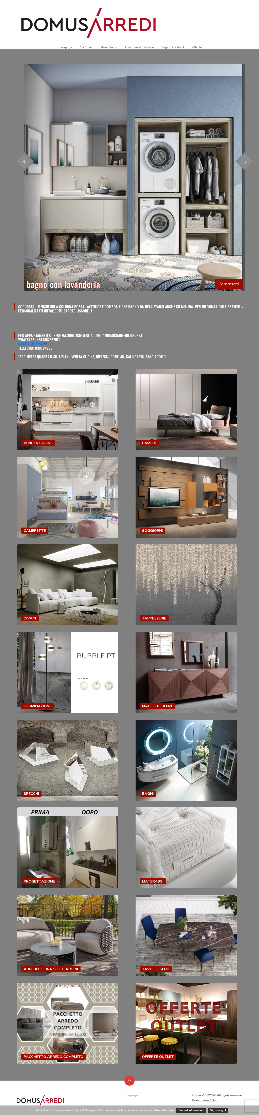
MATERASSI (152, 881)
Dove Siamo (109, 47)
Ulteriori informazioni (191, 1110)
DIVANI (30, 618)
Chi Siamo (86, 47)
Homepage (64, 47)
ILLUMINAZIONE (37, 706)
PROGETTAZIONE (39, 881)
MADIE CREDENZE (157, 706)
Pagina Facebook (173, 47)
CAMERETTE (35, 530)
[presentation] (245, 161)
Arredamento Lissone (139, 47)
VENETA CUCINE (38, 442)
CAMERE (149, 442)
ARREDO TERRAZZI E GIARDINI (51, 969)
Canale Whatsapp (32, 343)
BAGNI (148, 793)
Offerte (197, 47)
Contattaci (229, 283)
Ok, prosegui (218, 1110)
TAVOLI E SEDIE (156, 969)
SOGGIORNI (152, 530)
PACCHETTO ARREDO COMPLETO (53, 1056)
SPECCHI (31, 793)
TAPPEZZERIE (154, 618)
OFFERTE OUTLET (158, 1056)
